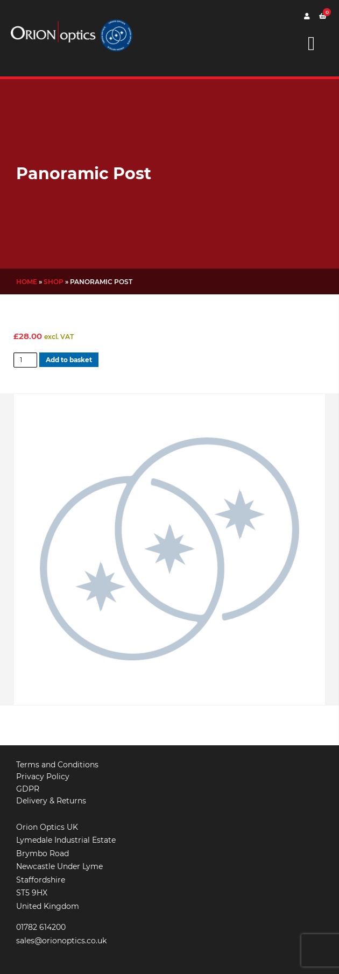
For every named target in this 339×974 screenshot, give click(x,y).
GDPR (27, 789)
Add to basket (69, 360)
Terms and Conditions (57, 765)
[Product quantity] (25, 360)
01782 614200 (41, 927)
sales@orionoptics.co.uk (61, 940)
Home (26, 282)
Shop (53, 282)
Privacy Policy (42, 776)
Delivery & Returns (51, 801)
